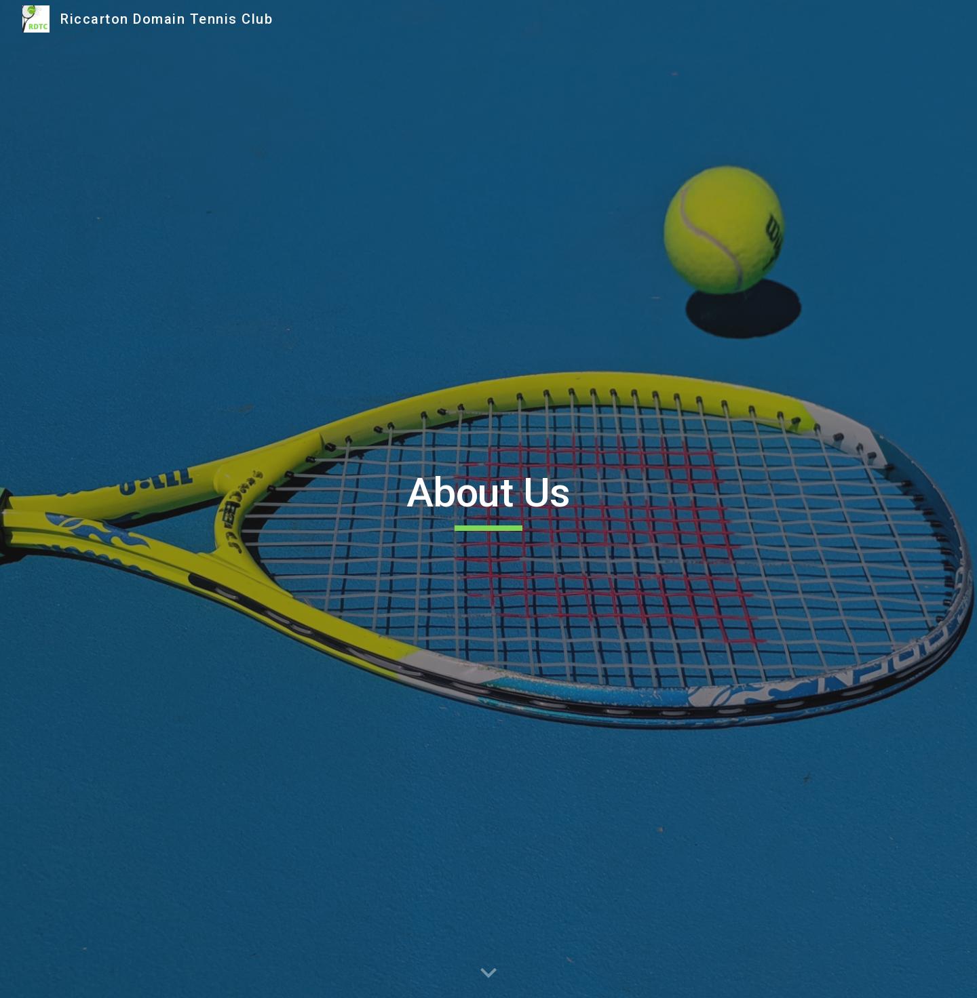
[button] (488, 973)
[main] (488, 499)
